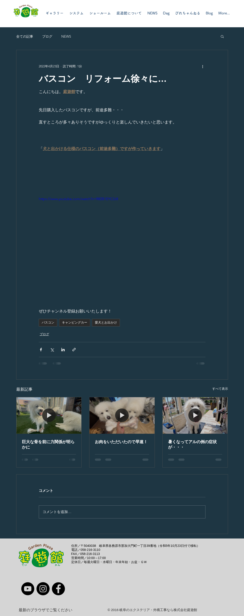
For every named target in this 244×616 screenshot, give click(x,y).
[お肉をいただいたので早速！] (122, 415)
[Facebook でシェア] (41, 349)
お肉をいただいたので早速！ (121, 442)
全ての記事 (24, 36)
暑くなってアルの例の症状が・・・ (192, 444)
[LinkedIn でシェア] (63, 349)
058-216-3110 (90, 550)
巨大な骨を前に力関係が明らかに (48, 444)
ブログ (47, 36)
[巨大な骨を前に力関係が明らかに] (49, 415)
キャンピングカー (74, 322)
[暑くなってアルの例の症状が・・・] (195, 415)
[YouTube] (27, 588)
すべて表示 (220, 389)
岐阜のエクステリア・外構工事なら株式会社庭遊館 (158, 610)
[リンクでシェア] (74, 349)
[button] (222, 36)
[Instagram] (43, 588)
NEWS (66, 36)
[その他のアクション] (202, 66)
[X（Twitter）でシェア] (52, 349)
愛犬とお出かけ (106, 322)
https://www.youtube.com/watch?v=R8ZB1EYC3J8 (78, 199)
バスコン (48, 322)
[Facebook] (58, 588)
